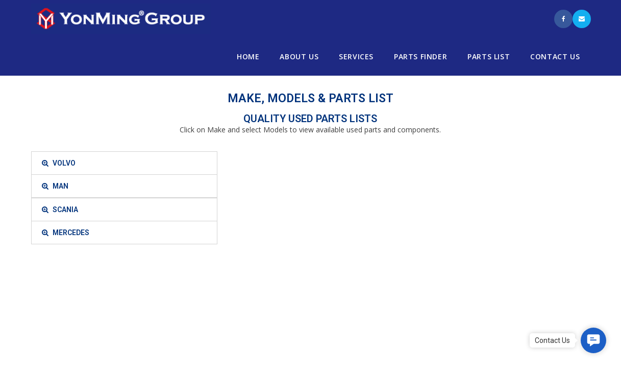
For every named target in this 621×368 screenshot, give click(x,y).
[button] (593, 340)
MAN (60, 186)
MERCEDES (71, 232)
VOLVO (64, 163)
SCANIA (65, 209)
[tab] (124, 163)
